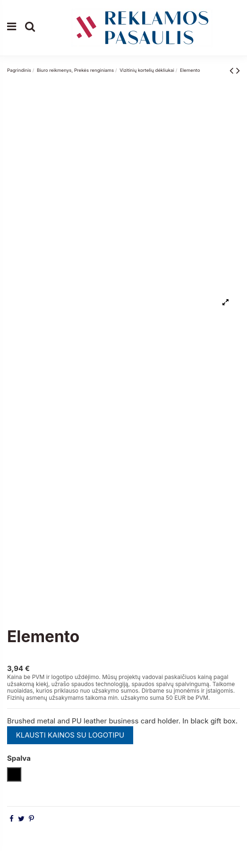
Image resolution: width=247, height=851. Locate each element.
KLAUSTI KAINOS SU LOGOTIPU (70, 735)
